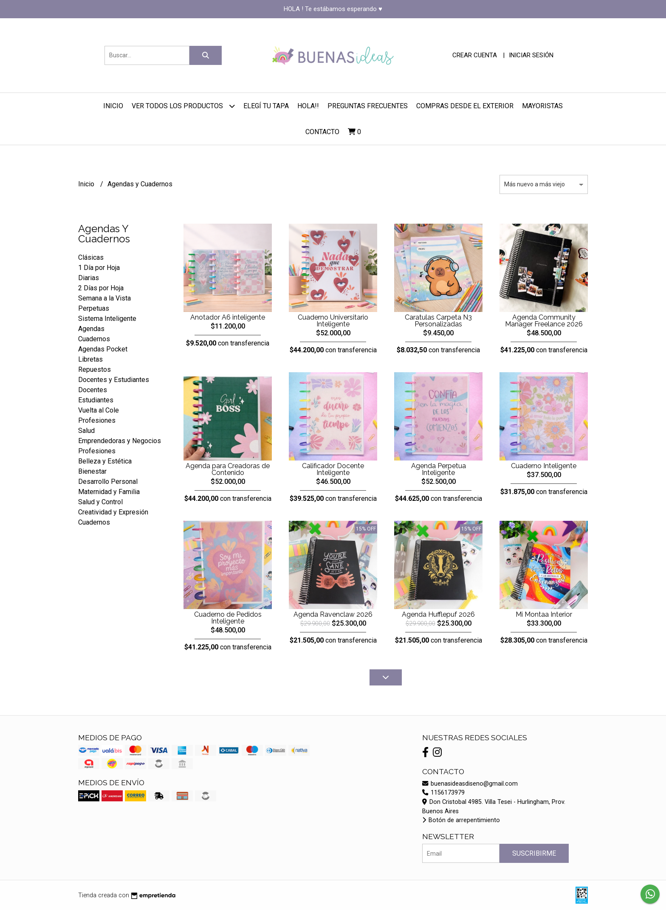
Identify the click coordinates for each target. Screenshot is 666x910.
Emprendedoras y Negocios (119, 441)
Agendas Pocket (102, 349)
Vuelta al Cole (98, 410)
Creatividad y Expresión (113, 512)
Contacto (322, 132)
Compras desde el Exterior (465, 106)
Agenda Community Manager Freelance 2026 (544, 320)
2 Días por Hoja (101, 288)
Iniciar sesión (531, 55)
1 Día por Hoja (99, 268)
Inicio (113, 106)
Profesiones (97, 420)
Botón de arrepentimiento (461, 820)
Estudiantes (95, 400)
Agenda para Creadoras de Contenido (228, 469)
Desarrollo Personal (108, 481)
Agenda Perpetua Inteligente (438, 469)
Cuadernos (94, 339)
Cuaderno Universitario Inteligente (333, 320)
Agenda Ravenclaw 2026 (333, 614)
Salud (86, 431)
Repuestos (94, 369)
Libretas (90, 359)
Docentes (92, 390)
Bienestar (92, 471)
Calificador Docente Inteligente (333, 469)
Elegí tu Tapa (266, 106)
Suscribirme (534, 853)
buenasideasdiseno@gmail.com (470, 783)
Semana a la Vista (104, 298)
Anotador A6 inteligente (227, 317)
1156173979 (443, 792)
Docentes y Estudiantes (113, 380)
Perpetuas (93, 308)
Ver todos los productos (183, 106)
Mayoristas (542, 106)
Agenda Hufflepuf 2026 (438, 614)
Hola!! (308, 106)
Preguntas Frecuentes (367, 106)
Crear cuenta (474, 55)
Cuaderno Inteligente (543, 466)
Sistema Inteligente (107, 319)
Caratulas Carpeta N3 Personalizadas (438, 320)
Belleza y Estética (105, 461)
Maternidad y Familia (109, 492)
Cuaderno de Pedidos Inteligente (228, 617)
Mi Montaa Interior (544, 614)
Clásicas (91, 257)
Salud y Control (100, 502)
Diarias (88, 278)
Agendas (91, 329)
